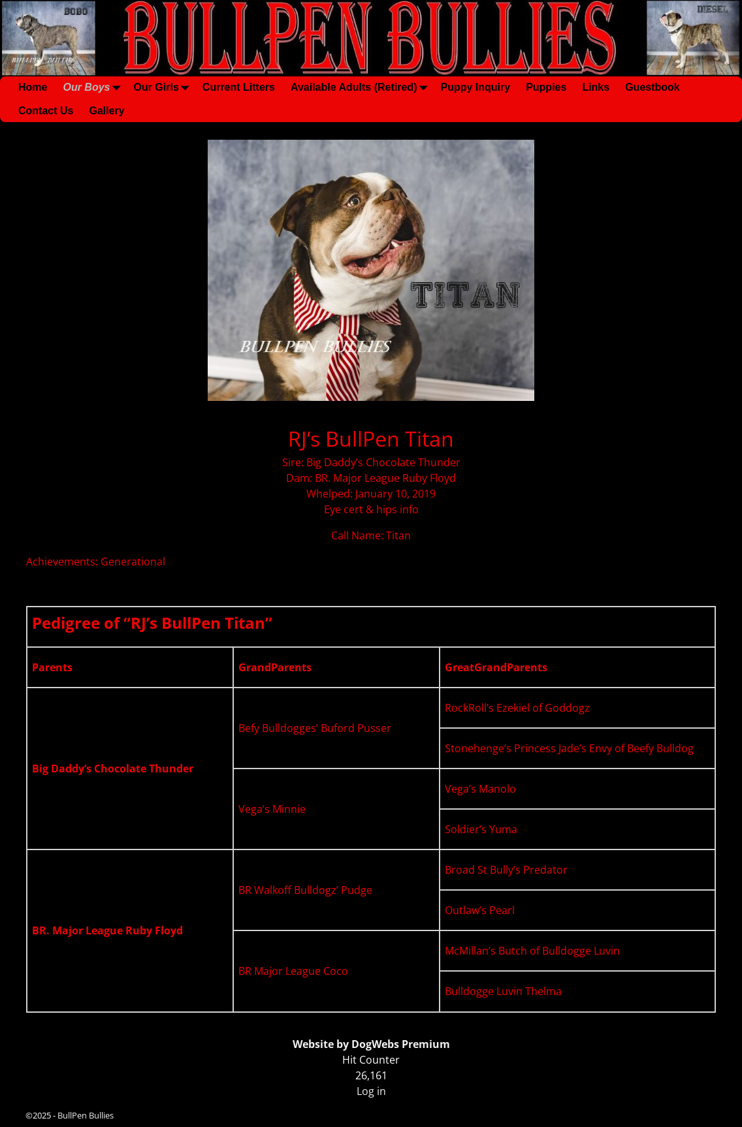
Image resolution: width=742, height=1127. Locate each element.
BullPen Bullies (85, 1115)
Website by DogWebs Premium (371, 1044)
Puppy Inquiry (475, 87)
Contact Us (45, 110)
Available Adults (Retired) (362, 87)
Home (32, 87)
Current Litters (238, 87)
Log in (371, 1091)
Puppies (546, 87)
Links (595, 87)
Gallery (106, 110)
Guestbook (652, 87)
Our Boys (94, 87)
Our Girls (163, 87)
